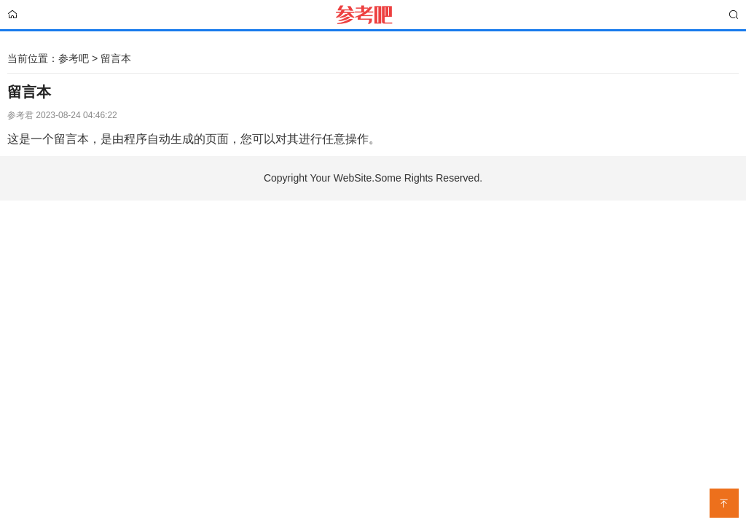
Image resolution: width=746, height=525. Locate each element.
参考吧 (73, 58)
